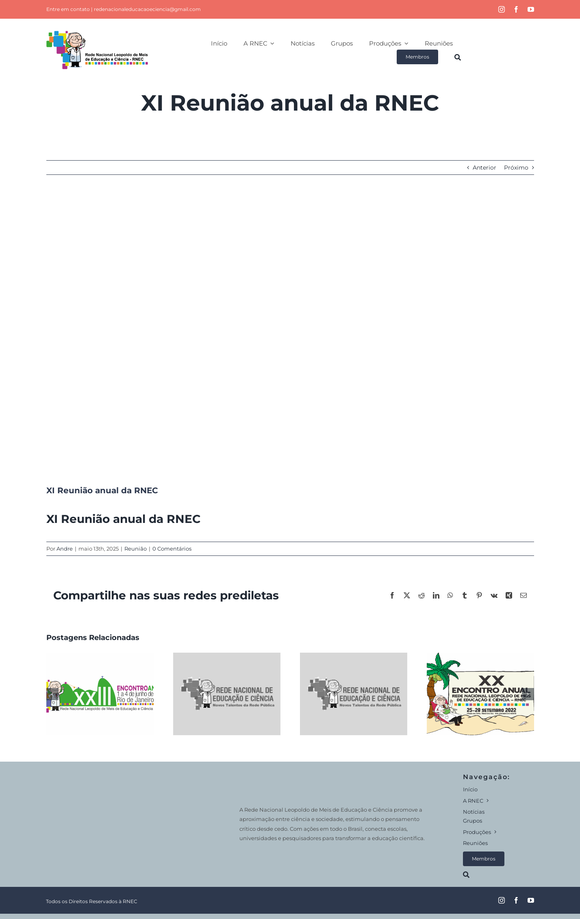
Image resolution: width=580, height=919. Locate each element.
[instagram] (501, 9)
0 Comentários (171, 548)
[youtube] (531, 9)
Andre (64, 548)
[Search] (457, 57)
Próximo (516, 167)
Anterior (484, 167)
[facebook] (516, 9)
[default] (290, 336)
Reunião (135, 548)
